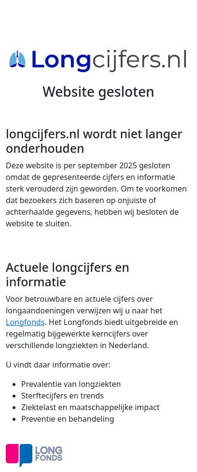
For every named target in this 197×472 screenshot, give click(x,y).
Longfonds (25, 322)
